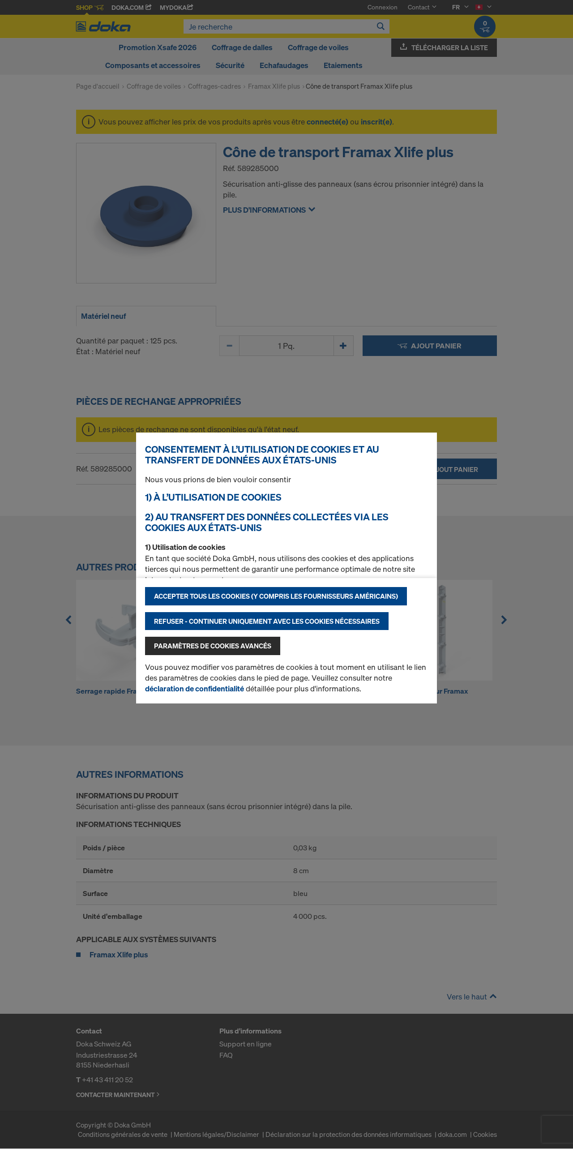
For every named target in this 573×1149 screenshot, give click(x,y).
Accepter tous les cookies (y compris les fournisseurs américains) (276, 596)
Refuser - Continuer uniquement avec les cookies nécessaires (267, 621)
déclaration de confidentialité (194, 688)
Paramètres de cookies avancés (212, 645)
